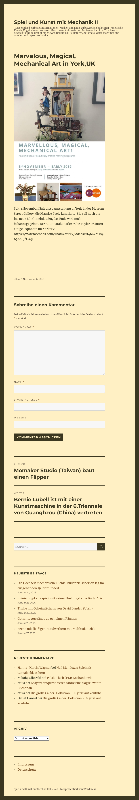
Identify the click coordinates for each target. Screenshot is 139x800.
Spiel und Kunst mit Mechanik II (56, 22)
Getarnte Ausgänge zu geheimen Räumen (47, 618)
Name (19, 382)
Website (20, 417)
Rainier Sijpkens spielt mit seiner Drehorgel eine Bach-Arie (60, 598)
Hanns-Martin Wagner (34, 667)
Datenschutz (27, 769)
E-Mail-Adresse (27, 399)
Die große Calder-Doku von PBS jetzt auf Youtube (66, 693)
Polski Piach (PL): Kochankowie (69, 678)
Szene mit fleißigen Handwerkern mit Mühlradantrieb (56, 629)
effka (17, 279)
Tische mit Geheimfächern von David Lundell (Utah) (55, 608)
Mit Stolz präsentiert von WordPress (75, 789)
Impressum (26, 764)
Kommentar (24, 327)
